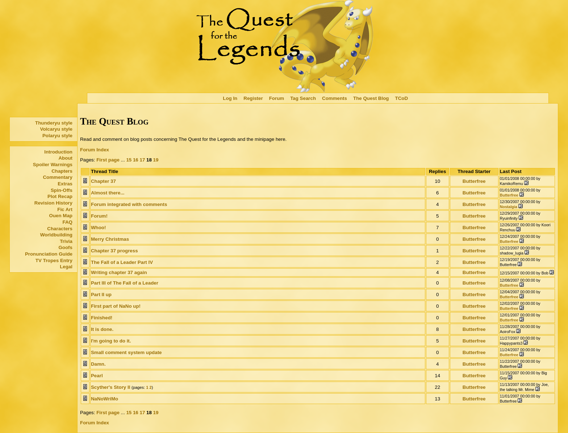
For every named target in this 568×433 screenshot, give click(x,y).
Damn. (98, 364)
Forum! (99, 216)
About (65, 158)
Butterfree (474, 181)
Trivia (66, 241)
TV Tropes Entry (54, 260)
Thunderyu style (53, 123)
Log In (230, 98)
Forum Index (94, 149)
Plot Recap (59, 196)
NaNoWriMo (104, 399)
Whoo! (98, 227)
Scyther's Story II (110, 387)
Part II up (101, 294)
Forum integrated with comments (129, 204)
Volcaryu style (56, 129)
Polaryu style (57, 135)
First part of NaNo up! (116, 306)
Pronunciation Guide (48, 254)
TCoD (401, 98)
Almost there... (108, 193)
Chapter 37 (103, 181)
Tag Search (303, 98)
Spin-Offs (61, 190)
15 (128, 160)
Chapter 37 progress (114, 250)
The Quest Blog (371, 98)
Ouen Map (60, 215)
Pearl (97, 375)
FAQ (67, 222)
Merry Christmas (110, 239)
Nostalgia (508, 207)
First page (108, 160)
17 (142, 160)
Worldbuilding (56, 234)
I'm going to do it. (111, 341)
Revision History (53, 203)
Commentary (57, 177)
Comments (334, 98)
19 (156, 160)
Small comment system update (126, 352)
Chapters (61, 171)
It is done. (102, 329)
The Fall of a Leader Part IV (122, 262)
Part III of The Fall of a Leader (124, 283)
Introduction (58, 152)
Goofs (65, 247)
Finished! (101, 317)
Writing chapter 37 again (119, 272)
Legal (66, 266)
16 (135, 160)
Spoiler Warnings (52, 164)
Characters (59, 228)
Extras (65, 183)
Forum (276, 98)
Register (253, 98)
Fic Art (64, 209)
